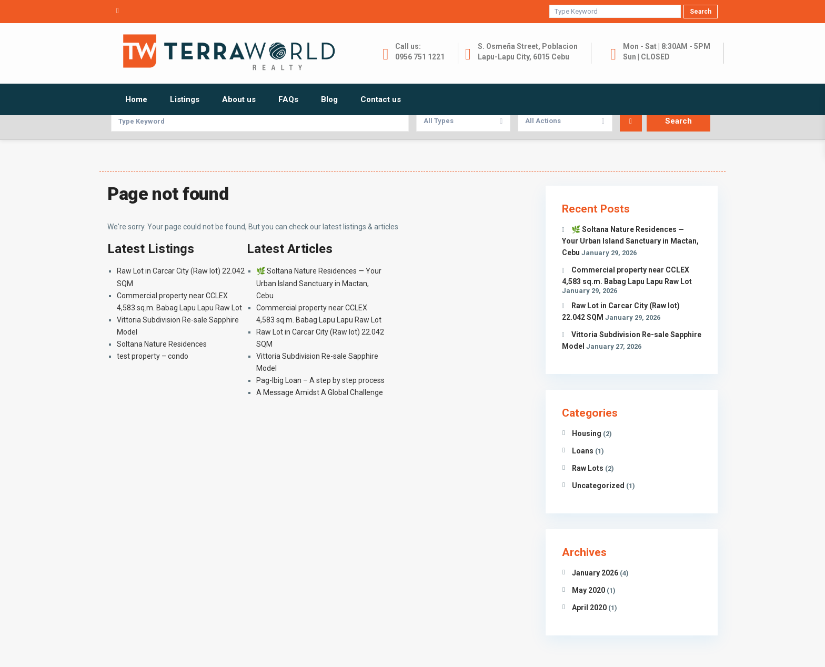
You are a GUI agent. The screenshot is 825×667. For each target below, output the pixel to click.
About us (239, 99)
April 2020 (589, 607)
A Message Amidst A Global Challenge (319, 392)
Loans (582, 451)
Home (136, 99)
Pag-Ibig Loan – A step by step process (320, 380)
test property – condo (152, 356)
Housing (586, 433)
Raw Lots (587, 468)
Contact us (380, 99)
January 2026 (595, 573)
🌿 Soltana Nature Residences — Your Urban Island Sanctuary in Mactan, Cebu (318, 283)
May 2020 (588, 590)
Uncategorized (598, 485)
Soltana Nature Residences (162, 344)
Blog (329, 99)
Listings (184, 99)
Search (700, 11)
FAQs (288, 99)
